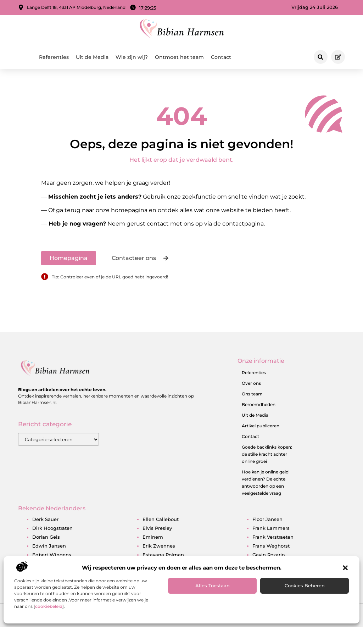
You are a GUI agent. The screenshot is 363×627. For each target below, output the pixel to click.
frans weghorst (271, 546)
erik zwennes (159, 546)
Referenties (54, 57)
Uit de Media (92, 57)
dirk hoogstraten (52, 528)
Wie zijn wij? (132, 57)
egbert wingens (51, 554)
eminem (153, 537)
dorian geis (46, 537)
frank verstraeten (273, 537)
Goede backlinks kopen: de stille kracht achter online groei (267, 454)
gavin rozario (268, 554)
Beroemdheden (258, 404)
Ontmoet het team (179, 57)
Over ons (251, 383)
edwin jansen (49, 546)
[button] (345, 567)
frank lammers (271, 528)
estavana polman (163, 554)
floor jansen (267, 519)
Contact (221, 57)
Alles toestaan (212, 585)
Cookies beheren (305, 585)
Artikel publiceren (260, 425)
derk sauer (45, 519)
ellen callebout (161, 519)
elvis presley (157, 528)
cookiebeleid (48, 606)
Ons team (252, 393)
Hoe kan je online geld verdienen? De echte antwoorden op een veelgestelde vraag (265, 482)
